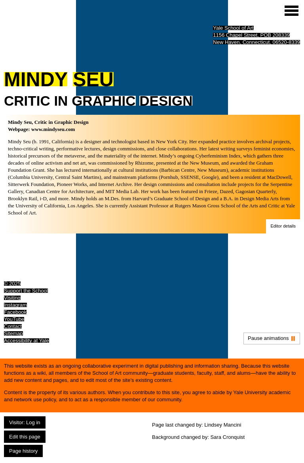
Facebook (15, 312)
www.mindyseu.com (53, 129)
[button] (283, 226)
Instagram (15, 305)
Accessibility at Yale (26, 340)
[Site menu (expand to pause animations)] (291, 10)
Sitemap (13, 333)
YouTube (14, 319)
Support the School (26, 291)
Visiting (12, 298)
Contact (13, 326)
